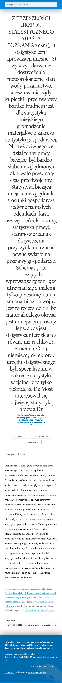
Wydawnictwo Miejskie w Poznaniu (40, 610)
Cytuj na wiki (10, 620)
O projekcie (9, 672)
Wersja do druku (31, 442)
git (32, 666)
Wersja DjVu (19, 436)
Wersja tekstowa (41, 436)
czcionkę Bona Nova (37, 672)
